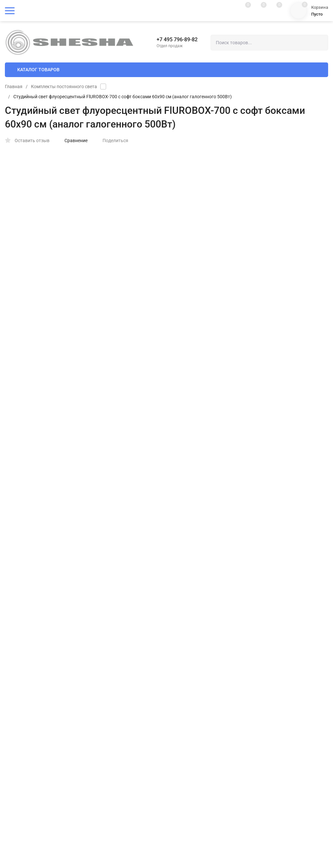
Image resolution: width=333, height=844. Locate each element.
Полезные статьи (184, 577)
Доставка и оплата (185, 567)
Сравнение (73, 140)
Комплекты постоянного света (64, 86)
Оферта (174, 609)
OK (228, 816)
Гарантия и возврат (186, 629)
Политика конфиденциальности (199, 598)
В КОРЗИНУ (247, 270)
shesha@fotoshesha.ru (195, 686)
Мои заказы (17, 770)
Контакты (176, 588)
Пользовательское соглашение (198, 619)
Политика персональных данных (35, 571)
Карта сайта (85, 571)
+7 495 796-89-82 (177, 39)
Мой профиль (18, 759)
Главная (13, 86)
